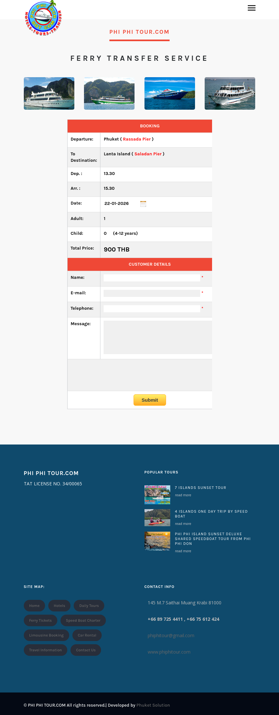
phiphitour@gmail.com (171, 635)
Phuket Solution (153, 705)
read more (183, 495)
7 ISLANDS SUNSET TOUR (201, 487)
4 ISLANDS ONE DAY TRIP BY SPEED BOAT (211, 513)
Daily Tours (89, 605)
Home (34, 605)
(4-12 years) (121, 233)
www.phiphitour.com (169, 652)
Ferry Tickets (40, 620)
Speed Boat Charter (83, 620)
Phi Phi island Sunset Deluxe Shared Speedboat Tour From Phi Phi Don (213, 539)
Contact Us (86, 650)
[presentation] (150, 375)
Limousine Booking (46, 635)
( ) (134, 154)
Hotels (59, 605)
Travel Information (45, 650)
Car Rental (87, 635)
